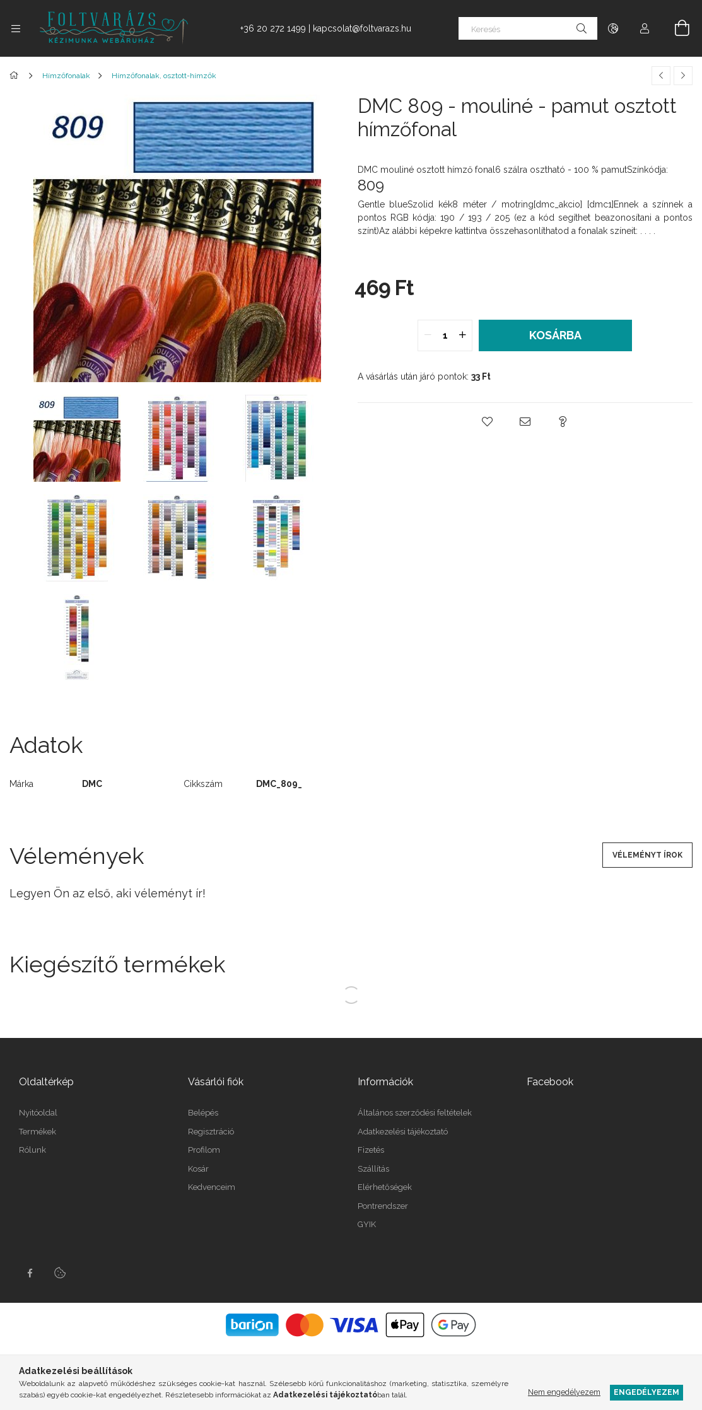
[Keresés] (528, 28)
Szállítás (373, 1169)
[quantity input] (445, 335)
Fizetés (371, 1150)
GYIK (367, 1224)
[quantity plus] (462, 335)
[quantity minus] (427, 335)
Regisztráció (211, 1131)
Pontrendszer (383, 1206)
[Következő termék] (683, 75)
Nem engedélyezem (564, 1392)
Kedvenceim (211, 1187)
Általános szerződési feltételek (415, 1112)
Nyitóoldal (38, 1112)
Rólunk (32, 1150)
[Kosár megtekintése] (674, 28)
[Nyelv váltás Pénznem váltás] (613, 28)
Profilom (204, 1150)
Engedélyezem (646, 1392)
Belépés (203, 1112)
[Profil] (644, 28)
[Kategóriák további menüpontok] (16, 28)
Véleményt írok (647, 855)
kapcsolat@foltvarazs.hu (362, 28)
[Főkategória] (16, 75)
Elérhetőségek (385, 1187)
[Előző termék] (661, 75)
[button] (487, 421)
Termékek (37, 1131)
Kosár (198, 1169)
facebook (29, 1273)
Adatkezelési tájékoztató (403, 1131)
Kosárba (555, 335)
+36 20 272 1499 (273, 28)
